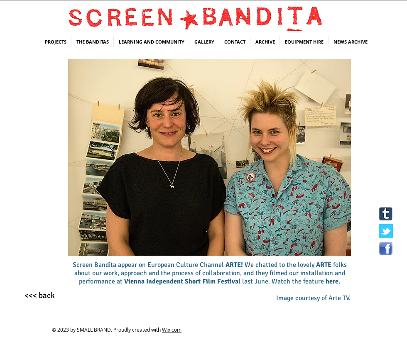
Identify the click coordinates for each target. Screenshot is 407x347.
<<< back (40, 296)
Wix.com (171, 329)
